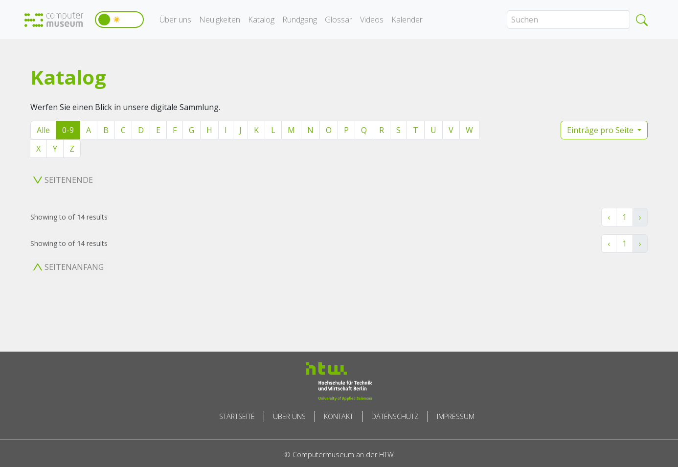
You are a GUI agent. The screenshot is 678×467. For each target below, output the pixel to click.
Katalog (261, 19)
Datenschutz (395, 416)
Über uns (175, 19)
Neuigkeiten (219, 19)
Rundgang (299, 19)
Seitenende (63, 180)
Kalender (407, 19)
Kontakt (338, 416)
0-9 (68, 130)
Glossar (338, 19)
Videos (372, 19)
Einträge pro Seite (601, 130)
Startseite (237, 416)
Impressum (456, 416)
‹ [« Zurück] (609, 217)
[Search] (568, 19)
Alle (43, 130)
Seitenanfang (68, 267)
